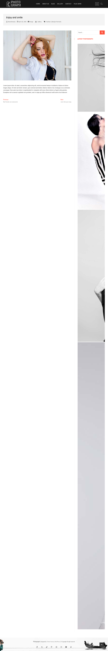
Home (38, 4)
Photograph (36, 641)
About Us (45, 4)
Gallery (60, 4)
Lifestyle (53, 22)
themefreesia (10, 22)
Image (31, 22)
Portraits (58, 22)
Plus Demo (77, 4)
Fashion (48, 22)
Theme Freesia (50, 641)
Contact (68, 4)
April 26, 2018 (21, 22)
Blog (53, 4)
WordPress (57, 641)
